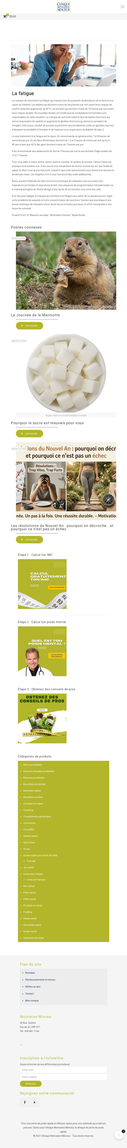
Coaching (28, 810)
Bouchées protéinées (34, 784)
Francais (31, 861)
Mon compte (32, 1000)
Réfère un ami (32, 986)
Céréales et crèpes (33, 803)
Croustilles (28, 829)
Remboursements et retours (40, 979)
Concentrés (29, 823)
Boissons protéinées (34, 777)
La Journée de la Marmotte (35, 315)
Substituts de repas (33, 938)
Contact (29, 993)
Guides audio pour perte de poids (40, 855)
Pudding (27, 912)
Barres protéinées (32, 764)
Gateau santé (30, 836)
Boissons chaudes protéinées (38, 771)
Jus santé (28, 867)
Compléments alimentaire (37, 816)
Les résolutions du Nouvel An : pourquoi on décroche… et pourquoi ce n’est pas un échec (62, 527)
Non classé (29, 886)
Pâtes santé (29, 899)
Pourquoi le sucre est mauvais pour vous (47, 423)
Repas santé (30, 918)
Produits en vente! (32, 905)
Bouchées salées (32, 790)
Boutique (30, 972)
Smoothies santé (32, 925)
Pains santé (29, 892)
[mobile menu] (122, 6)
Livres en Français (36, 879)
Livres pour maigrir (33, 874)
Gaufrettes (29, 842)
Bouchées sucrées (33, 797)
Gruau (26, 849)
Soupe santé (30, 931)
